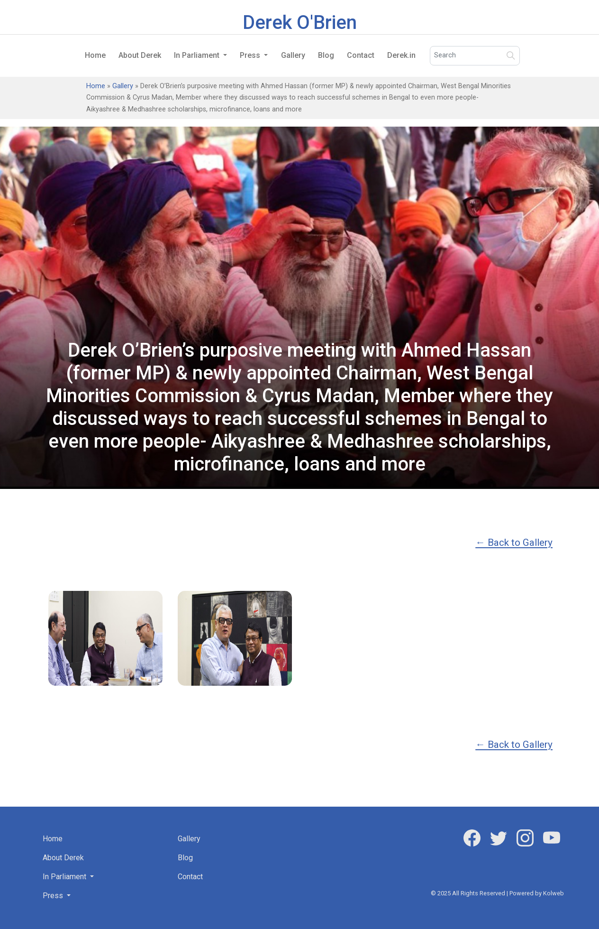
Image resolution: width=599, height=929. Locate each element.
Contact (360, 55)
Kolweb (553, 893)
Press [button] (251, 55)
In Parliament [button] (197, 55)
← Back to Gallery (514, 542)
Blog (326, 55)
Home (95, 55)
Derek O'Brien (300, 22)
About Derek (139, 55)
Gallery (293, 55)
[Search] (475, 55)
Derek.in (401, 55)
